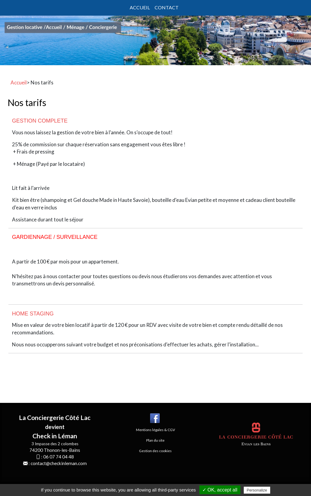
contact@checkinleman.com (59, 463)
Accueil (140, 7)
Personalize (257, 490)
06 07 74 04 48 (58, 456)
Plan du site (155, 440)
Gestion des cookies (155, 451)
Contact (167, 7)
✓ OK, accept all (219, 489)
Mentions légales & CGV (155, 430)
